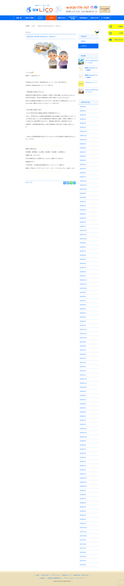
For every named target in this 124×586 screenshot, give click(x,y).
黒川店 (84, 46)
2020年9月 (83, 391)
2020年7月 (83, 399)
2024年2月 (83, 222)
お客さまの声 (45, 575)
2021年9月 (83, 342)
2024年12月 (83, 181)
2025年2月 (83, 172)
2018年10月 (83, 486)
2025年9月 (83, 144)
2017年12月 (83, 527)
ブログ (33, 26)
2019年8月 (83, 445)
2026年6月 (83, 106)
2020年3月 (83, 416)
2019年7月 (83, 449)
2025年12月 (83, 131)
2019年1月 (83, 474)
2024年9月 (83, 193)
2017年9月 (83, 540)
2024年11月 (83, 185)
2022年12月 (83, 280)
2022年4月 (83, 313)
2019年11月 (83, 432)
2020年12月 (83, 379)
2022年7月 (83, 300)
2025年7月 (83, 152)
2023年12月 (83, 230)
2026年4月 (83, 115)
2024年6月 (83, 205)
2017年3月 (83, 564)
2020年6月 (83, 403)
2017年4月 (83, 560)
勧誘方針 (42, 578)
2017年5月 (83, 556)
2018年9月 (83, 490)
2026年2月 (83, 123)
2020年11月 (83, 383)
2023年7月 (83, 251)
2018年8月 (83, 494)
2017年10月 (83, 536)
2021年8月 (83, 346)
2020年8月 (83, 395)
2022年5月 (83, 309)
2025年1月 (83, 177)
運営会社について (67, 575)
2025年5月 (83, 160)
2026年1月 (83, 127)
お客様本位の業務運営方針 (54, 578)
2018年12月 (83, 478)
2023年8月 (83, 247)
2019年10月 (83, 437)
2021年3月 (83, 366)
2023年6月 (83, 255)
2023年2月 (83, 271)
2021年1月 (83, 375)
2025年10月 (83, 139)
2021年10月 (83, 337)
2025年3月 (83, 168)
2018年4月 (83, 511)
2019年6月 (83, 453)
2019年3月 (83, 465)
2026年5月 (83, 111)
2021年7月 (83, 350)
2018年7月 (83, 498)
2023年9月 (83, 243)
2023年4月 (83, 263)
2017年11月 (83, 531)
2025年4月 (83, 164)
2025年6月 (83, 156)
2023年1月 (83, 276)
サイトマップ (80, 578)
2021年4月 (83, 362)
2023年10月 (83, 238)
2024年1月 (83, 226)
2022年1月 (83, 325)
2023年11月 (83, 234)
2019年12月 (83, 428)
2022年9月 (83, 292)
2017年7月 (83, 548)
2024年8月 (83, 197)
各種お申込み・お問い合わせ (81, 575)
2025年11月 (83, 135)
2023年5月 (83, 259)
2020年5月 (83, 408)
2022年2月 (83, 321)
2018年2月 (83, 519)
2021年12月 (83, 329)
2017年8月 (83, 544)
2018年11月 (83, 482)
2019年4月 (83, 461)
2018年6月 (83, 503)
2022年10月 (83, 288)
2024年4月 (83, 214)
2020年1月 (83, 424)
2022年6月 (83, 304)
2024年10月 (83, 189)
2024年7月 (83, 201)
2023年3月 (83, 267)
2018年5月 (83, 507)
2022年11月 (83, 284)
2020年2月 (83, 420)
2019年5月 (83, 457)
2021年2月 (83, 370)
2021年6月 (83, 354)
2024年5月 (83, 210)
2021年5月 (83, 358)
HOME (27, 26)
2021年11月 (83, 333)
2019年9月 (83, 441)
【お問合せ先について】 (91, 82)
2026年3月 (83, 119)
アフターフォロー (55, 575)
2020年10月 (83, 387)
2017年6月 (83, 552)
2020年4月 (83, 412)
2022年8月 (83, 296)
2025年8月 (83, 148)
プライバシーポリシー (69, 578)
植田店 (83, 41)
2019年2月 (83, 470)
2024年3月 (83, 218)
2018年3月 (83, 515)
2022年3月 (83, 317)
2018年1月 (83, 523)
